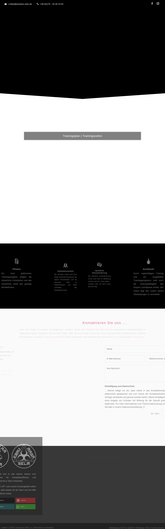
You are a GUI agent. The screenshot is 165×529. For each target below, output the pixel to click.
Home (82, 73)
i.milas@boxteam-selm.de (20, 2)
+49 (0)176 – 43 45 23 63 (51, 2)
